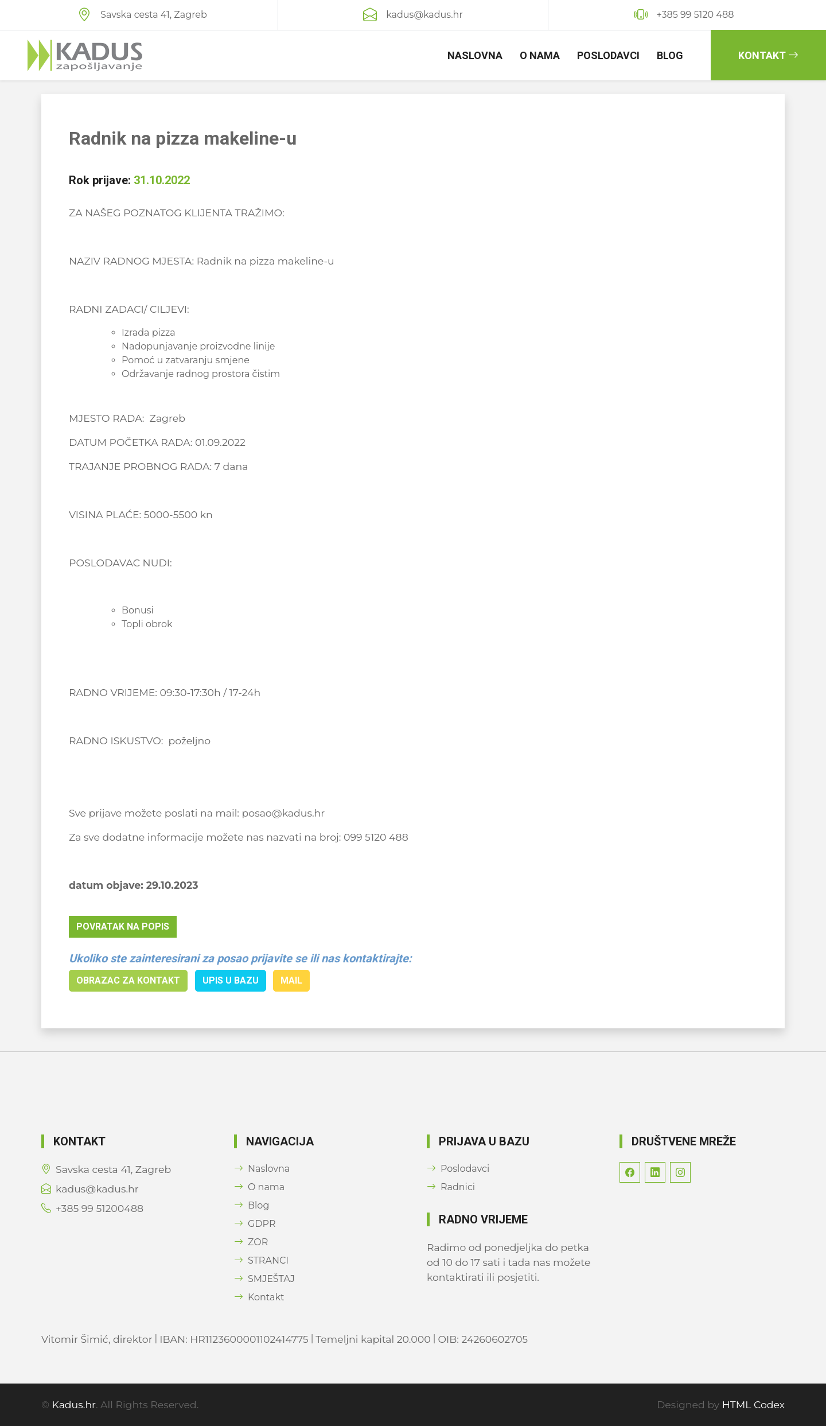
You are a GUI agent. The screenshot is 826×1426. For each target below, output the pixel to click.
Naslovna (474, 55)
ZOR (251, 1242)
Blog (670, 55)
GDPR (254, 1223)
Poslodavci (608, 55)
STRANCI (261, 1260)
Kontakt (768, 55)
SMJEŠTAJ (264, 1278)
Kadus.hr (74, 1404)
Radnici (451, 1187)
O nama (540, 55)
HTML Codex (753, 1404)
